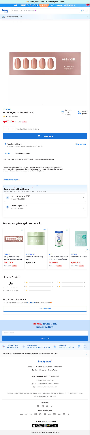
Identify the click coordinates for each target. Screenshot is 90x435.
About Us (31, 367)
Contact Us (40, 367)
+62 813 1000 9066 (13, 347)
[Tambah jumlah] (13, 129)
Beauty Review (53, 370)
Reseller (43, 370)
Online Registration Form (66, 347)
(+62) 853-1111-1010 (49, 397)
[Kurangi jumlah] (5, 129)
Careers (49, 367)
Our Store (35, 370)
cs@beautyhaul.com (49, 387)
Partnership (58, 367)
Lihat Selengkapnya (11, 180)
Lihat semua (80, 144)
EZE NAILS (7, 109)
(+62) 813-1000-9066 (51, 384)
